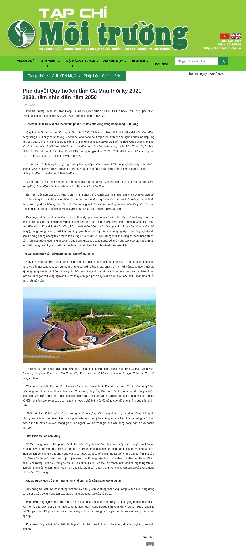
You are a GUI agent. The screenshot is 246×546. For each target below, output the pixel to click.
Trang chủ (36, 76)
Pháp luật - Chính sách (102, 76)
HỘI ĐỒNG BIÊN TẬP (82, 61)
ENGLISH (140, 61)
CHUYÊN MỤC (114, 61)
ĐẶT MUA (161, 63)
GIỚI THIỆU (50, 61)
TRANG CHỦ (26, 61)
